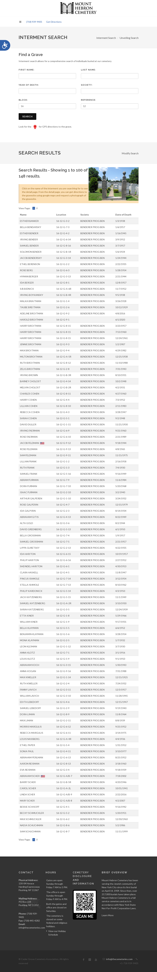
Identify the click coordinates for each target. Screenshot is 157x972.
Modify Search (130, 153)
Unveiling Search (129, 37)
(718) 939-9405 (34, 21)
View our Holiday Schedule (57, 933)
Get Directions (54, 21)
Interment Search (106, 37)
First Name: (26, 69)
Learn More (108, 915)
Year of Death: (29, 85)
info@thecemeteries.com (32, 927)
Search (27, 116)
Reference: (88, 100)
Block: (23, 100)
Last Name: (88, 69)
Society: (87, 85)
